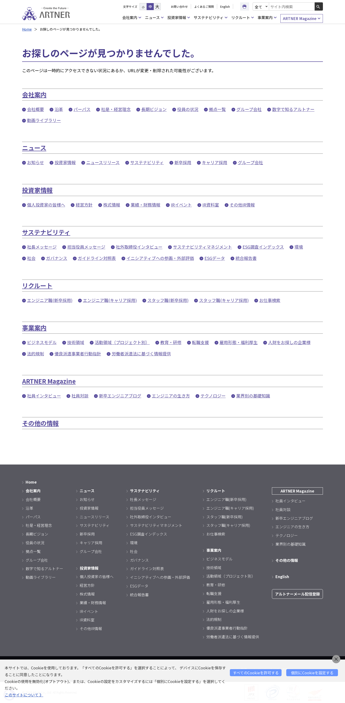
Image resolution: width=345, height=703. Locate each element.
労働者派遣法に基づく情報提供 (141, 353)
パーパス (82, 109)
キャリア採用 (214, 162)
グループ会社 (249, 109)
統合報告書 (246, 258)
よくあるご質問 (204, 6)
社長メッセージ (42, 247)
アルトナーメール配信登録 (297, 594)
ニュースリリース (103, 162)
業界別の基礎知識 (253, 396)
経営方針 (84, 205)
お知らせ (35, 162)
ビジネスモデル (42, 342)
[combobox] (292, 6)
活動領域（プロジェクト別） (122, 342)
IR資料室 (210, 205)
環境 (298, 247)
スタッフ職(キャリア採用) (224, 300)
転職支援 (200, 342)
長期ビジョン (154, 109)
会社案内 (131, 17)
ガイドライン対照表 (97, 258)
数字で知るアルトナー (293, 109)
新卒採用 (182, 162)
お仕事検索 (269, 300)
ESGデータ (214, 258)
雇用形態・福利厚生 (239, 342)
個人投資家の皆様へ (46, 205)
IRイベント (181, 205)
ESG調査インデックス (263, 247)
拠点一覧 (217, 109)
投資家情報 (178, 17)
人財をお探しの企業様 (289, 342)
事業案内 (267, 17)
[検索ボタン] (319, 6)
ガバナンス (56, 258)
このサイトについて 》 (24, 695)
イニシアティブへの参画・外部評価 (160, 258)
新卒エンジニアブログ (120, 396)
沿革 (59, 109)
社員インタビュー (44, 396)
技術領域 (75, 342)
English (225, 6)
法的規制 (35, 353)
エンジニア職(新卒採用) (49, 300)
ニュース (154, 17)
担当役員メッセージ (86, 247)
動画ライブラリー (44, 120)
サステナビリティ (210, 17)
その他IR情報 (242, 205)
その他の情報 (40, 423)
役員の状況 (187, 109)
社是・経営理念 (116, 109)
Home (27, 29)
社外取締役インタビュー (139, 247)
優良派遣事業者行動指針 (78, 353)
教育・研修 (170, 342)
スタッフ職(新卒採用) (167, 300)
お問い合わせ (179, 6)
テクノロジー (213, 396)
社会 (31, 258)
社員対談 (79, 396)
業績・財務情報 (145, 205)
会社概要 (35, 109)
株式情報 (111, 205)
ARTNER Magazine (301, 18)
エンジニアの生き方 (171, 396)
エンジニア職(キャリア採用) (110, 300)
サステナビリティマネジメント (202, 247)
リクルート (242, 17)
